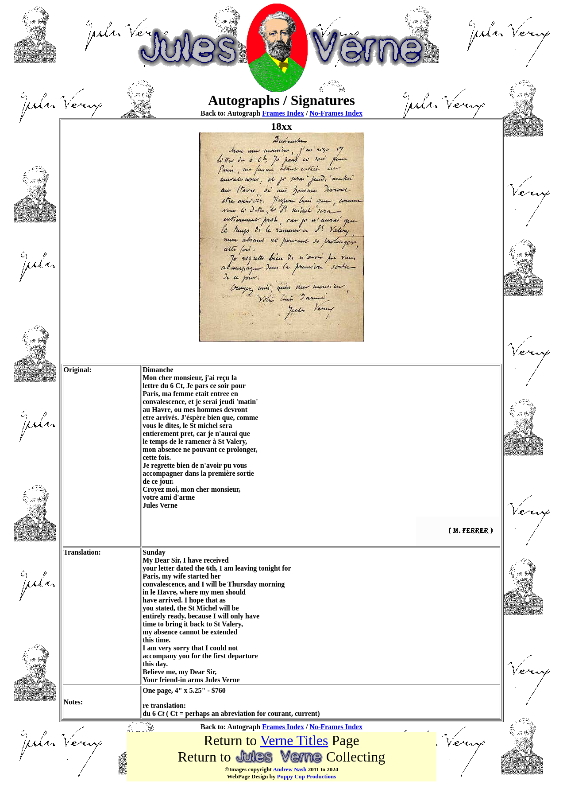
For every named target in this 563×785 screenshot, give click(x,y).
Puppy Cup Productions (306, 776)
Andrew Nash (289, 769)
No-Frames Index (335, 113)
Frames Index (283, 113)
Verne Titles (294, 740)
